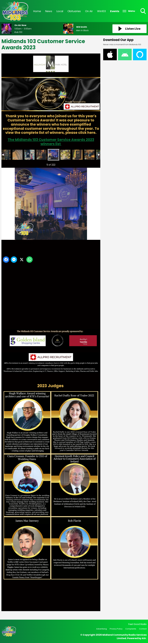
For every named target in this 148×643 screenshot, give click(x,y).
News (48, 11)
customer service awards (5, 155)
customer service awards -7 (77, 155)
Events (114, 11)
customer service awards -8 (89, 155)
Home (37, 11)
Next (93, 164)
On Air (89, 11)
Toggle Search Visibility (143, 11)
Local (60, 11)
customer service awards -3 (29, 155)
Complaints (130, 628)
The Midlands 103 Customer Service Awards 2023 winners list (51, 141)
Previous (7, 164)
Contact (143, 628)
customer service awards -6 (65, 155)
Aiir (144, 638)
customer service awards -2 (17, 155)
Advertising (101, 628)
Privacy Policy (116, 628)
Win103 (101, 11)
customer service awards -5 (53, 155)
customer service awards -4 (41, 155)
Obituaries (74, 11)
